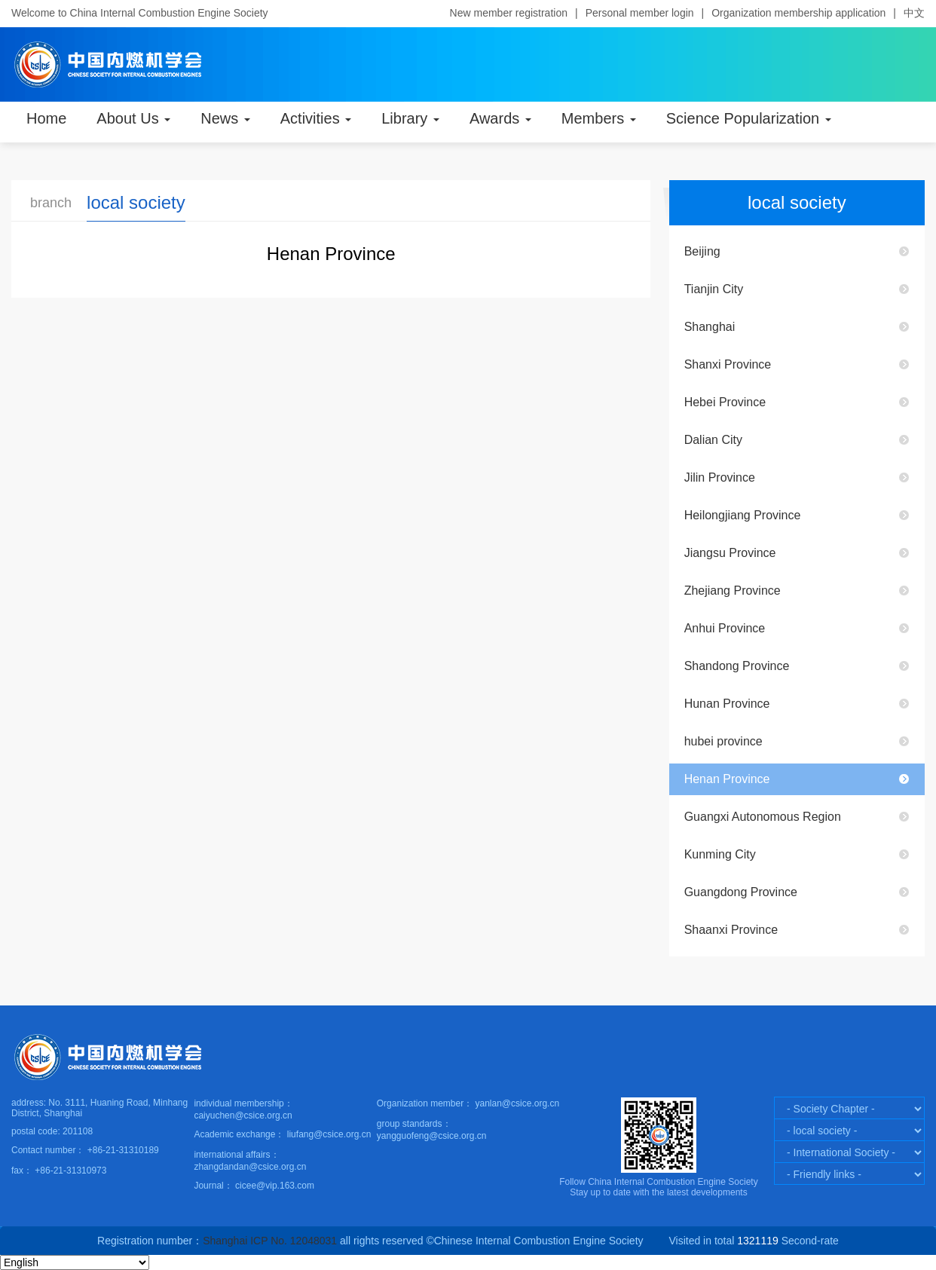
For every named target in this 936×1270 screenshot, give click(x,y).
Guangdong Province (740, 892)
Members (598, 118)
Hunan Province (727, 703)
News (225, 118)
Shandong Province (737, 665)
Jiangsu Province (730, 552)
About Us (133, 118)
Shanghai (710, 326)
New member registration (508, 13)
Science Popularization (748, 118)
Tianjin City (714, 289)
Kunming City (720, 854)
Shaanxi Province (731, 929)
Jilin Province (719, 477)
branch (51, 202)
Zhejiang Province (732, 590)
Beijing (702, 251)
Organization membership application (798, 13)
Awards (500, 118)
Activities (315, 118)
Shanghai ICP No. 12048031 (270, 1241)
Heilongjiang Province (742, 515)
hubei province (723, 741)
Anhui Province (725, 628)
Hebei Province (725, 402)
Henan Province (727, 779)
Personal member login (640, 13)
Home (46, 118)
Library (410, 118)
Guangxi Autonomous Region (762, 816)
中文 (914, 13)
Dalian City (713, 439)
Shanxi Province (728, 364)
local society (136, 202)
